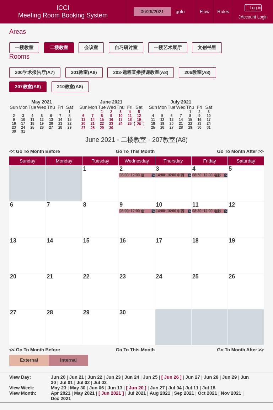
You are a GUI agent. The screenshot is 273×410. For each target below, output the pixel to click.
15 (69, 120)
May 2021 (41, 102)
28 (60, 127)
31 (23, 131)
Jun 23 (113, 377)
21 (60, 124)
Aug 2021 (160, 393)
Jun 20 (58, 377)
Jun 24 (131, 377)
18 (32, 124)
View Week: (21, 387)
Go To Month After (237, 151)
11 (32, 120)
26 (42, 127)
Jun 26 (171, 377)
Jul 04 (175, 387)
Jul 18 (208, 387)
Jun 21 (76, 377)
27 (51, 127)
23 (14, 127)
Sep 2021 (184, 393)
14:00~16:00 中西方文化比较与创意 (174, 175)
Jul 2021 (137, 393)
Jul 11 (192, 387)
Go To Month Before (38, 151)
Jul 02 (83, 382)
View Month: (22, 393)
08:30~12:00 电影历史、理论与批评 (210, 175)
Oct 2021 (207, 393)
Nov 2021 (231, 393)
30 (14, 131)
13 (51, 120)
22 (69, 124)
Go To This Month (135, 151)
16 (14, 124)
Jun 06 (96, 387)
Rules (223, 11)
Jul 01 (66, 382)
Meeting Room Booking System (63, 15)
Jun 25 (150, 377)
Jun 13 (115, 387)
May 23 (58, 387)
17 (23, 124)
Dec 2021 (61, 398)
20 (51, 124)
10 (23, 120)
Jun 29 (229, 377)
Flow (204, 11)
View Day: (20, 377)
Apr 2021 (60, 393)
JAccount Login (253, 17)
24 (23, 127)
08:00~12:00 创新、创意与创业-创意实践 (137, 175)
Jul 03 (100, 382)
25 (32, 127)
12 (42, 120)
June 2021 (111, 102)
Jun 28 (211, 377)
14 (60, 120)
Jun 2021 (111, 393)
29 (69, 127)
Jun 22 (95, 377)
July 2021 (180, 102)
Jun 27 (192, 377)
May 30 (77, 387)
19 (42, 124)
